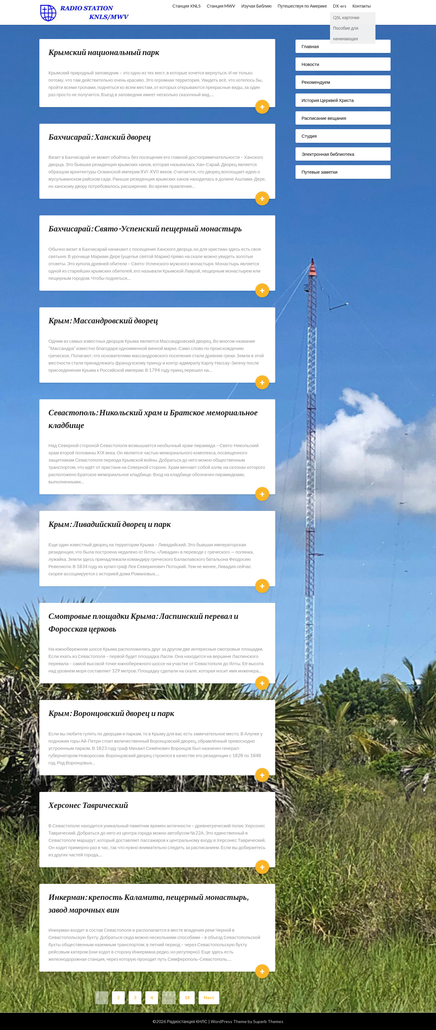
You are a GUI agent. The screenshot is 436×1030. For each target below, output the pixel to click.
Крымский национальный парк (103, 52)
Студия (309, 136)
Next (209, 997)
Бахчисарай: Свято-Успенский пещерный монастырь (145, 228)
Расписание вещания (324, 118)
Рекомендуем (316, 82)
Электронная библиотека (328, 154)
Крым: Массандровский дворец (103, 320)
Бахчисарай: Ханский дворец (99, 137)
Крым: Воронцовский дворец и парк (111, 713)
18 (187, 997)
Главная (310, 46)
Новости (310, 64)
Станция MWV (221, 5)
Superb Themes (268, 1021)
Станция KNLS (187, 5)
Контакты (361, 5)
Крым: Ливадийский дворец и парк (109, 524)
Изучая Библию (256, 5)
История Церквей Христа (328, 100)
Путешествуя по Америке (302, 5)
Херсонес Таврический (88, 805)
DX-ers (339, 5)
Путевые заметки (320, 172)
